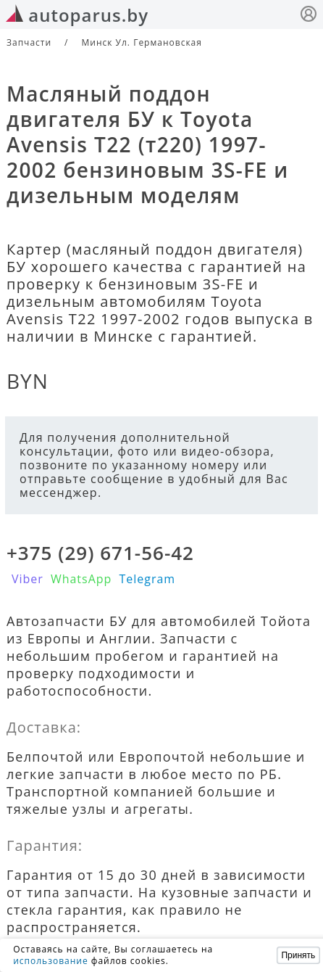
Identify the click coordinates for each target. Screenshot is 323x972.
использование (50, 961)
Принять (298, 955)
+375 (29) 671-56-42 (100, 553)
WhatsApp (81, 579)
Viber (27, 579)
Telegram (147, 579)
